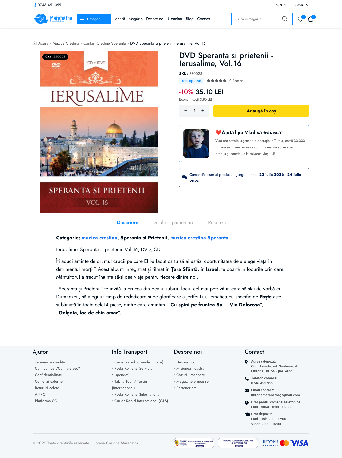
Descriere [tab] (127, 222)
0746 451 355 (47, 5)
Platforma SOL (47, 401)
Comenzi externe (49, 381)
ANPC (40, 394)
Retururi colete (47, 388)
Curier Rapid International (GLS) (141, 401)
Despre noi (155, 19)
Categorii (91, 18)
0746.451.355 (262, 383)
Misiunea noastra (190, 368)
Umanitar (175, 19)
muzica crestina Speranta (199, 237)
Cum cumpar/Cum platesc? (57, 368)
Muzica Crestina (66, 43)
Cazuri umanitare (190, 375)
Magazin (136, 19)
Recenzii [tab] (217, 222)
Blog (190, 19)
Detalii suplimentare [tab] (173, 222)
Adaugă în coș (261, 111)
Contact (203, 19)
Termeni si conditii (50, 362)
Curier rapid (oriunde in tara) (138, 362)
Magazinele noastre (192, 381)
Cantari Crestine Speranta (105, 43)
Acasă (120, 19)
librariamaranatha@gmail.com (275, 395)
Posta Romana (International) (138, 394)
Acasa (43, 43)
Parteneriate (186, 388)
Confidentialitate (48, 375)
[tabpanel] (171, 284)
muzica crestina (99, 237)
